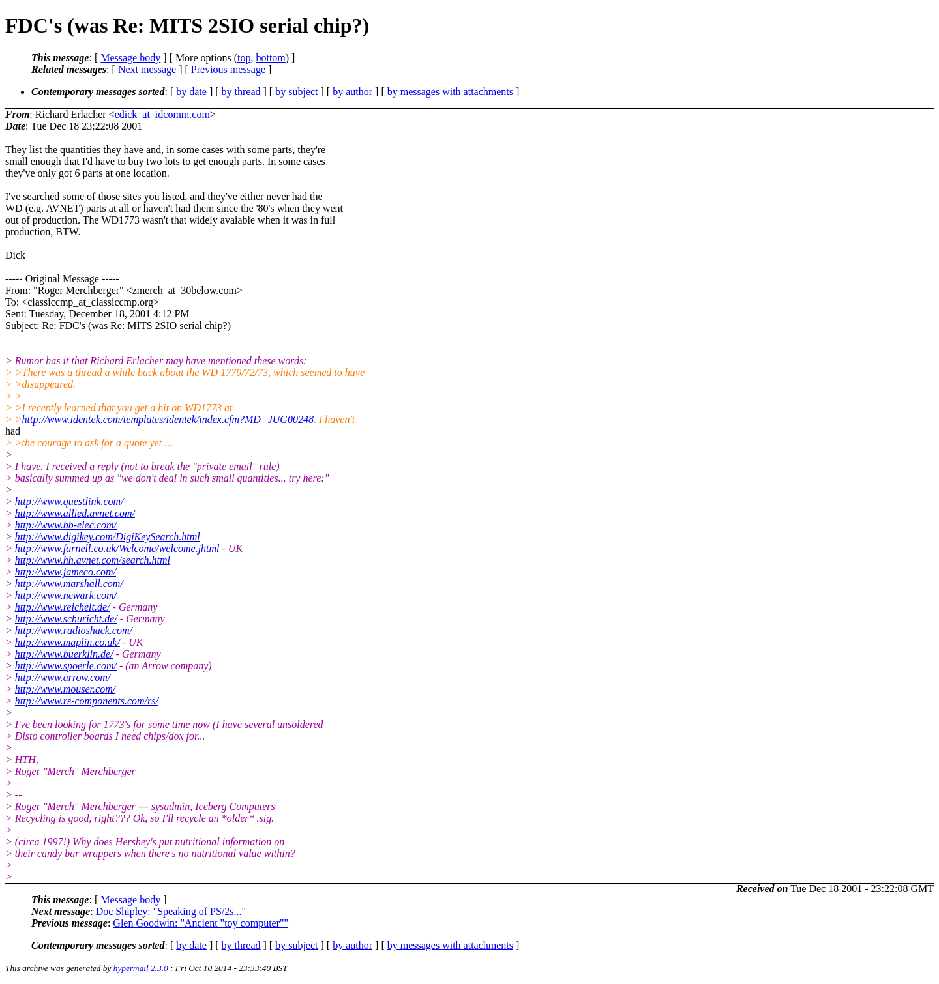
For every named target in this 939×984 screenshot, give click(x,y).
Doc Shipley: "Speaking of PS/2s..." (171, 911)
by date (191, 91)
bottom (270, 57)
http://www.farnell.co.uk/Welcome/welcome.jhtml (117, 548)
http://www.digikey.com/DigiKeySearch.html (107, 536)
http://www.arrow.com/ (62, 677)
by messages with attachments (450, 91)
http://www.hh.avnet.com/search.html (92, 560)
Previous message (228, 69)
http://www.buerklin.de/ (64, 653)
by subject (296, 91)
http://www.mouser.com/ (65, 689)
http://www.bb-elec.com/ (66, 524)
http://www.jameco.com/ (65, 571)
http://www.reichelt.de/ (62, 607)
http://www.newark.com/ (66, 595)
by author (352, 91)
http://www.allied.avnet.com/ (75, 513)
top (243, 57)
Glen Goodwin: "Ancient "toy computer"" (200, 923)
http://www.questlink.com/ (69, 501)
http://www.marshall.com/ (69, 583)
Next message (147, 69)
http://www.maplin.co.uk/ (67, 642)
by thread (241, 91)
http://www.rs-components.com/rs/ (86, 700)
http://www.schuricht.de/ (66, 618)
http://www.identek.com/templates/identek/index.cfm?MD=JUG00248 (168, 419)
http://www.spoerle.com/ (66, 665)
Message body (130, 57)
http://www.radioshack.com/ (73, 630)
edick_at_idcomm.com (162, 114)
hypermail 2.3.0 (140, 968)
